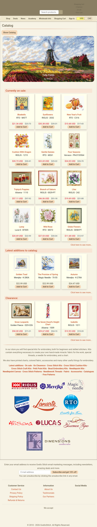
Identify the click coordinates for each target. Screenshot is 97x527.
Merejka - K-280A (21, 277)
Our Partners (48, 496)
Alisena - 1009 (48, 328)
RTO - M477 (21, 118)
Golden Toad (21, 274)
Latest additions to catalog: (22, 250)
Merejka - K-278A (74, 277)
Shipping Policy (16, 496)
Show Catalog (9, 32)
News (23, 19)
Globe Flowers (74, 227)
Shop (8, 19)
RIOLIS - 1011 (74, 325)
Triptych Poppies (21, 189)
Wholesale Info (45, 19)
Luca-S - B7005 (21, 230)
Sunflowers (48, 114)
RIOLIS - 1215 (22, 155)
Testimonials (48, 493)
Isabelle (74, 322)
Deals (15, 19)
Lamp (21, 227)
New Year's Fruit (74, 114)
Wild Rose (47, 227)
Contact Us (16, 489)
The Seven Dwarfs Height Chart (48, 323)
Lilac (74, 189)
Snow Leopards (22, 322)
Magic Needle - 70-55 (47, 277)
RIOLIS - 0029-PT (47, 192)
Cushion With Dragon (21, 152)
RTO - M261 (48, 155)
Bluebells (21, 114)
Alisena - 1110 (21, 192)
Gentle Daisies (47, 152)
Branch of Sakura (48, 189)
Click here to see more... (81, 245)
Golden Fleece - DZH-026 (21, 325)
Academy (32, 19)
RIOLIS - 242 (74, 192)
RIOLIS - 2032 (48, 118)
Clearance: (12, 298)
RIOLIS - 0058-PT (74, 230)
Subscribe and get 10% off (64, 472)
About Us (48, 489)
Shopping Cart (60, 19)
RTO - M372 (48, 230)
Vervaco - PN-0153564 (74, 155)
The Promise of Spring (48, 274)
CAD (88, 19)
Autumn (74, 274)
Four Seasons (74, 152)
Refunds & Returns (16, 500)
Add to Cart (21, 127)
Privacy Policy (16, 493)
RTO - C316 (74, 118)
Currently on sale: (16, 90)
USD (80, 19)
